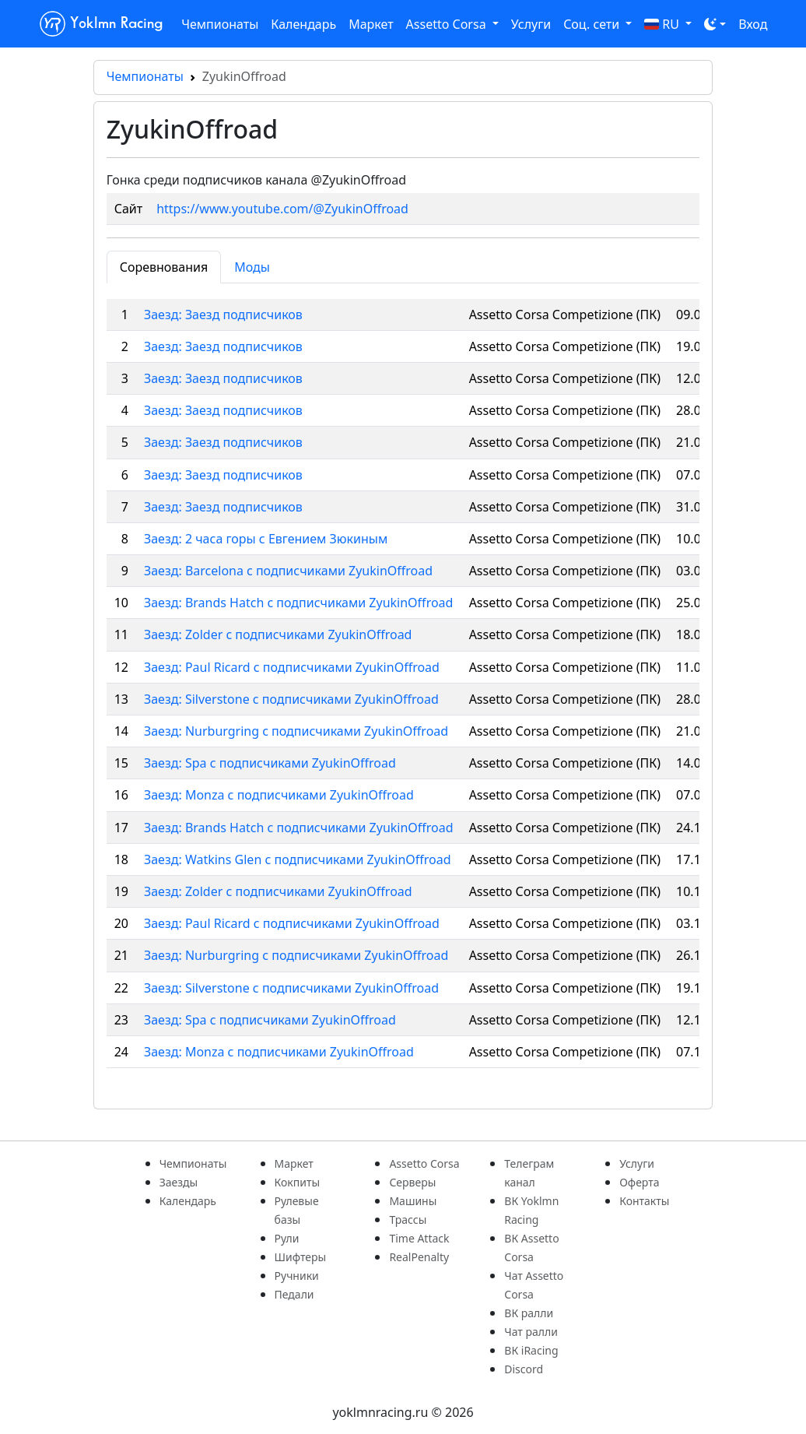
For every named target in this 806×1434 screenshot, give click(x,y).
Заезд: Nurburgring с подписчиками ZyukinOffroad (296, 955)
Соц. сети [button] (592, 24)
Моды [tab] (252, 267)
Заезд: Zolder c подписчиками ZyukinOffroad (278, 634)
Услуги (531, 24)
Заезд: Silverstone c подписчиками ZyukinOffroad (291, 699)
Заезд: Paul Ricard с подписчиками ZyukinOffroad (292, 667)
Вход (752, 24)
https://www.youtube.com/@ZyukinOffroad (282, 208)
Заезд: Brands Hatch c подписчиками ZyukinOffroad (298, 602)
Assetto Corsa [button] (447, 24)
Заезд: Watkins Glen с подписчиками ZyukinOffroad (297, 859)
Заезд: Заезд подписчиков (223, 314)
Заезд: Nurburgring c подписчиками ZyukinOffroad (296, 731)
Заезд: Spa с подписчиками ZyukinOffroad (270, 762)
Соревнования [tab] (164, 267)
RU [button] (663, 24)
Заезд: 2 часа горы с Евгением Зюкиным (265, 538)
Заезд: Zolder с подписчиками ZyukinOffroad (278, 891)
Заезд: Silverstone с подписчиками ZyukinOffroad (291, 987)
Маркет (371, 24)
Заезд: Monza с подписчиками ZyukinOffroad (279, 794)
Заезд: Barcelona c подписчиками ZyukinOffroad (288, 570)
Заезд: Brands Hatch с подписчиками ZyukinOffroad (299, 827)
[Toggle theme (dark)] (715, 24)
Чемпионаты (219, 24)
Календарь (303, 24)
